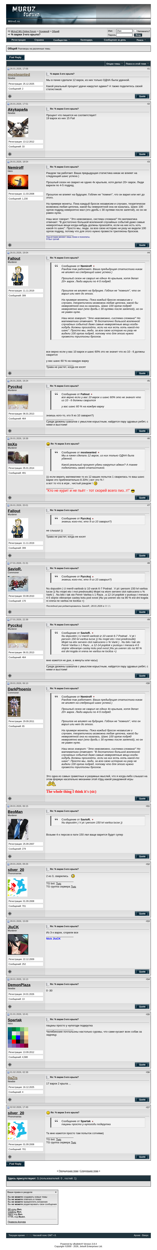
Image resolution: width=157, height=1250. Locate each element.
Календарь (87, 40)
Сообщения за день (115, 40)
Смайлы (12, 1212)
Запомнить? (142, 31)
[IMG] (10, 1214)
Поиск (141, 40)
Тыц (58, 883)
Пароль (112, 35)
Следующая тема (89, 1171)
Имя (110, 31)
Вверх (145, 1235)
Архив (137, 1235)
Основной (44, 31)
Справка (39, 40)
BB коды (12, 1209)
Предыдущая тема (68, 1171)
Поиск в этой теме (136, 64)
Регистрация (18, 40)
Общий (55, 31)
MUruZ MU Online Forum (23, 31)
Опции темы (113, 64)
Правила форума (17, 1222)
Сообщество (61, 40)
